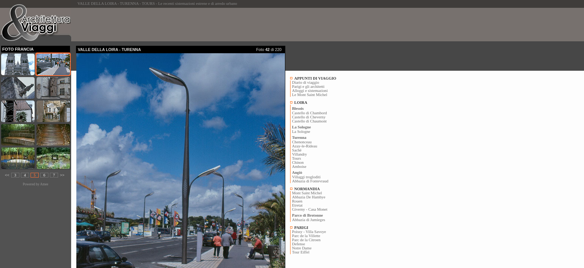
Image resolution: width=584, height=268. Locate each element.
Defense (298, 244)
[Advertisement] (211, 24)
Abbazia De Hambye (308, 197)
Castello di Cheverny (309, 117)
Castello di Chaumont (309, 121)
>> (62, 175)
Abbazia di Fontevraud (310, 181)
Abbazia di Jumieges (308, 220)
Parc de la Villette (306, 236)
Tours (296, 158)
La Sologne (301, 132)
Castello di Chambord (309, 113)
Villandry (299, 154)
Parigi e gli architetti (308, 86)
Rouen (297, 201)
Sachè (296, 150)
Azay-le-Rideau (304, 146)
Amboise (299, 167)
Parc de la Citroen (306, 240)
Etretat (297, 205)
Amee (44, 184)
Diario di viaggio (305, 82)
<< (7, 175)
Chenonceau (302, 142)
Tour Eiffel (301, 252)
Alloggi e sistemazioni (310, 91)
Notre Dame (301, 248)
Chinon (298, 162)
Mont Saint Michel (307, 193)
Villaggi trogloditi (306, 177)
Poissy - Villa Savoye (309, 232)
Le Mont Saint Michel (309, 95)
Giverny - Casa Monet (309, 209)
